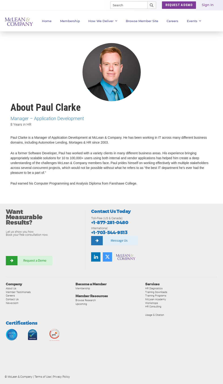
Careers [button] (172, 21)
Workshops (151, 303)
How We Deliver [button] (102, 21)
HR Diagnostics (154, 288)
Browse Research (85, 300)
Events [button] (194, 21)
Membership (70, 21)
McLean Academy (155, 299)
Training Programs (155, 295)
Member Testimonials (18, 292)
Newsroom (12, 303)
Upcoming (81, 304)
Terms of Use (42, 376)
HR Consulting (153, 306)
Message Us (119, 241)
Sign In (208, 5)
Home (46, 21)
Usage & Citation (154, 315)
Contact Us (12, 299)
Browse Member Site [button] (142, 21)
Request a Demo (35, 261)
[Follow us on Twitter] (107, 257)
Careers (10, 295)
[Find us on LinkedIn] (95, 257)
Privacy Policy (61, 376)
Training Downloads (156, 292)
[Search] (127, 5)
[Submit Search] (152, 5)
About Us (11, 288)
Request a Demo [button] (178, 5)
